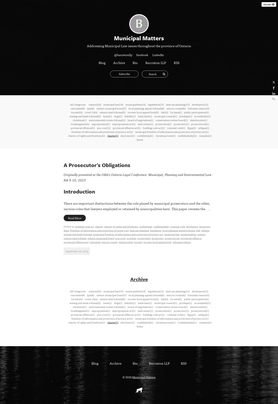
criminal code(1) (176, 128)
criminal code (177, 226)
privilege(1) (185, 116)
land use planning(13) (178, 104)
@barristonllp (123, 54)
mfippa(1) (203, 128)
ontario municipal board (100, 238)
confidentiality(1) (187, 136)
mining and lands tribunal (78, 234)
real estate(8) (78, 108)
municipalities (188, 234)
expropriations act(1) (123, 124)
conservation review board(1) (171, 120)
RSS (176, 62)
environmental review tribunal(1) (107, 120)
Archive (119, 62)
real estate (95, 242)
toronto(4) (76, 112)
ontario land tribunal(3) (112, 112)
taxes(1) (107, 116)
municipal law (172, 234)
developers (192, 226)
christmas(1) (80, 120)
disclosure (204, 226)
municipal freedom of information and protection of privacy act (128, 234)
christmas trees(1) (165, 136)
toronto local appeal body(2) (143, 112)
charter (268, 4)
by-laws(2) (176, 112)
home (140, 140)
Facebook (142, 54)
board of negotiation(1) (140, 120)
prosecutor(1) (181, 124)
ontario (201, 234)
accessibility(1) (202, 116)
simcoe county (110, 242)
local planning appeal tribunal (178, 230)
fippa (66, 230)
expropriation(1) (101, 124)
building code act (84, 226)
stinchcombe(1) (198, 120)
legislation (156, 230)
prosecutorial (172, 238)
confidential (145, 226)
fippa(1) (191, 128)
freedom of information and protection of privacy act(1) (102, 132)
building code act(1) (154, 128)
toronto (138, 242)
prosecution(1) (163, 124)
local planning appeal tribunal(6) (146, 108)
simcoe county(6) (175, 108)
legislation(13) (156, 104)
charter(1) (112, 136)
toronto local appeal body (157, 242)
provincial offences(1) (83, 128)
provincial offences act (76, 242)
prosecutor (158, 238)
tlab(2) (164, 112)
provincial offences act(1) (127, 128)
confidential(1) (145, 136)
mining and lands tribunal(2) (85, 116)
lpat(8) (90, 108)
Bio (135, 62)
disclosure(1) (128, 136)
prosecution (144, 238)
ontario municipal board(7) (111, 108)
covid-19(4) (91, 112)
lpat (198, 230)
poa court (120, 238)
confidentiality (161, 226)
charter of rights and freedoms (121, 226)
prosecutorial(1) (200, 124)
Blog (102, 62)
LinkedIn (158, 54)
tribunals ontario (182, 242)
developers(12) (200, 104)
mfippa (205, 230)
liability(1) (130, 116)
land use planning (139, 230)
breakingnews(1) (80, 124)
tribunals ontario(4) (198, 108)
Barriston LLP (155, 62)
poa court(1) (103, 128)
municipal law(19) (113, 104)
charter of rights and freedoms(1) (86, 136)
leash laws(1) (145, 116)
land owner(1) (145, 124)
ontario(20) (95, 104)
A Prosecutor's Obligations (97, 165)
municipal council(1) (165, 116)
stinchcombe (126, 242)
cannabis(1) (205, 136)
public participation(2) (196, 112)
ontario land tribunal (75, 238)
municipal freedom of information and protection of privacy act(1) (171, 132)
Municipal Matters (143, 377)
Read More (74, 218)
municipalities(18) (136, 104)
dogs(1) (118, 116)
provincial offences (191, 238)
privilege (132, 238)
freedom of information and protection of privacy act (99, 230)
